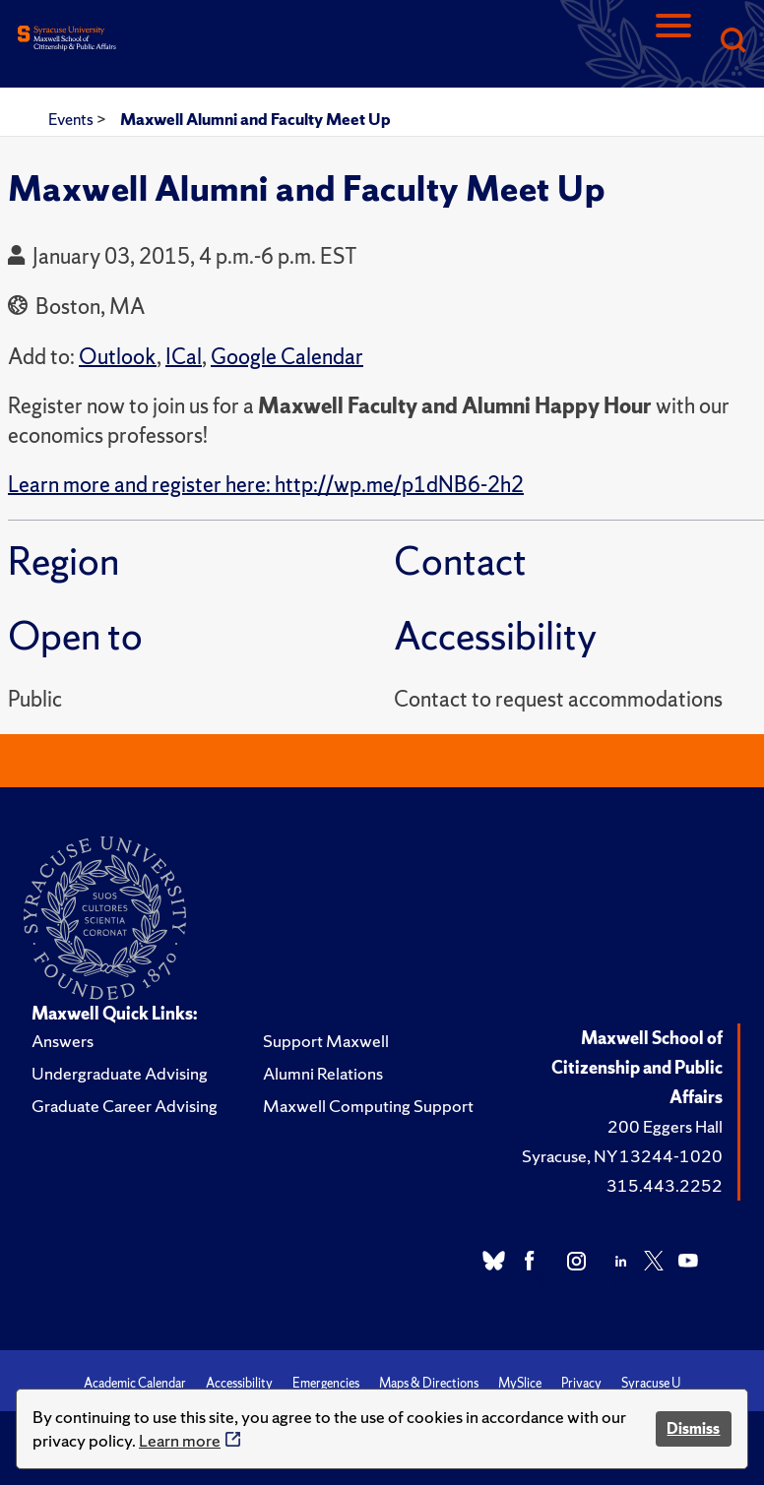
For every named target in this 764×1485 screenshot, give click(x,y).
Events (72, 119)
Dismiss (693, 1428)
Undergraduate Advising (120, 1073)
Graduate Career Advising (125, 1105)
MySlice (519, 1383)
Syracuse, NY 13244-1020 (622, 1156)
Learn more (180, 1440)
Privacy (581, 1383)
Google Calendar (287, 356)
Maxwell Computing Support (368, 1105)
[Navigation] (673, 42)
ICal (183, 356)
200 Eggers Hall (665, 1126)
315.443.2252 (664, 1185)
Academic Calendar (135, 1383)
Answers (63, 1040)
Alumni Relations (323, 1073)
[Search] (732, 42)
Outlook (118, 356)
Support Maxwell (326, 1040)
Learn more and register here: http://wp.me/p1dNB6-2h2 (266, 484)
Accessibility (239, 1383)
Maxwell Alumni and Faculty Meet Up (255, 119)
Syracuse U (650, 1383)
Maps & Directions (428, 1383)
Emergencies (325, 1383)
